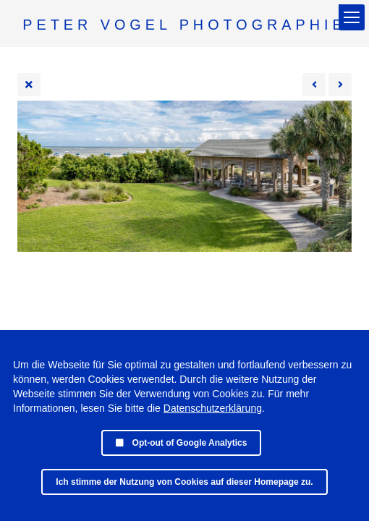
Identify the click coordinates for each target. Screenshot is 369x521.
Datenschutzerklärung (213, 408)
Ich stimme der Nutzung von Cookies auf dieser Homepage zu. (184, 482)
